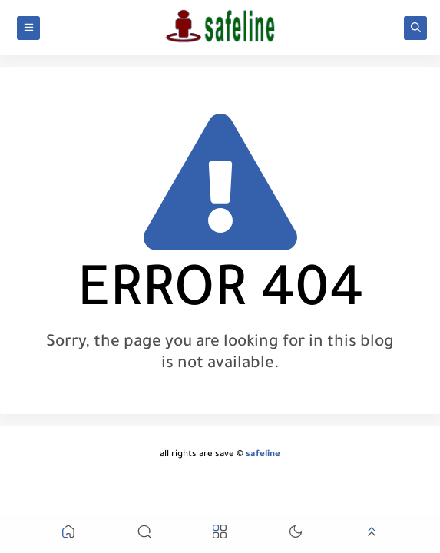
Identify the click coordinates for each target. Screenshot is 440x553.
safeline (263, 455)
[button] (68, 534)
